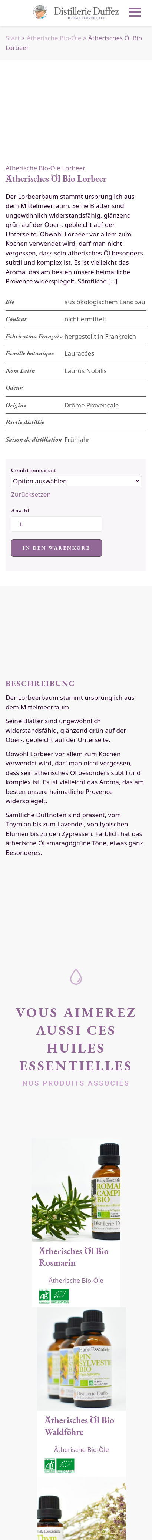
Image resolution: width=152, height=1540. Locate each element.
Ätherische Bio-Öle (54, 38)
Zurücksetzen (31, 494)
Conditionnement (34, 470)
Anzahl (20, 510)
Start (13, 38)
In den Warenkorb (56, 547)
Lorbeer (73, 168)
